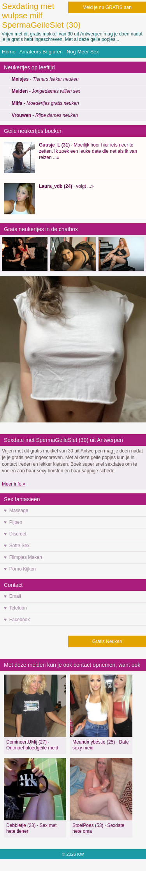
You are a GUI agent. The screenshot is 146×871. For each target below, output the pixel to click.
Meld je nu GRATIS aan (107, 7)
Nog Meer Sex (83, 52)
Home (9, 52)
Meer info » (13, 484)
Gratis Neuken (107, 641)
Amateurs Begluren (41, 52)
